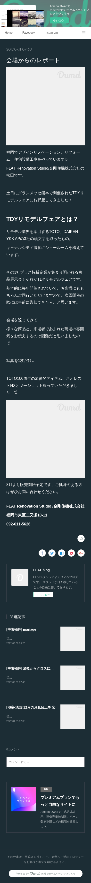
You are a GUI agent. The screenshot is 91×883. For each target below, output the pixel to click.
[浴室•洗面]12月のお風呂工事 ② (30, 708)
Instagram (51, 32)
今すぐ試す (59, 20)
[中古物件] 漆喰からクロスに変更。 (33, 669)
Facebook (28, 32)
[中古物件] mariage (21, 629)
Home (9, 32)
